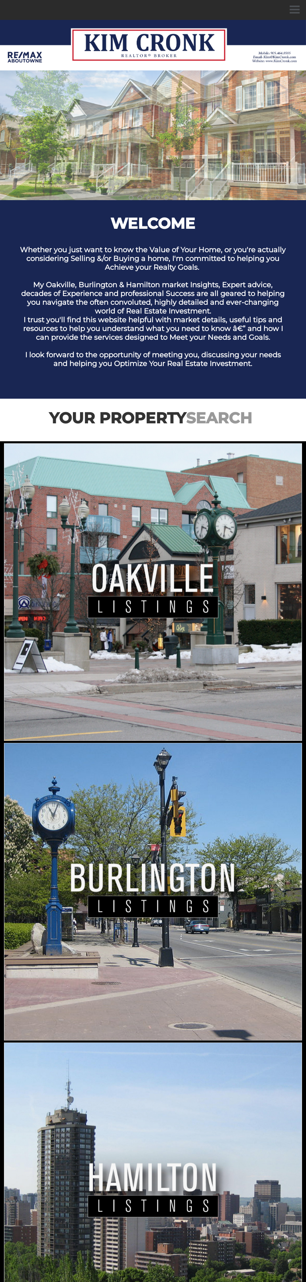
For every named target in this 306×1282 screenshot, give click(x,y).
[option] (153, 135)
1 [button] (131, 197)
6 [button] (175, 197)
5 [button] (166, 197)
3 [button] (148, 197)
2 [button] (139, 197)
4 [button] (157, 197)
